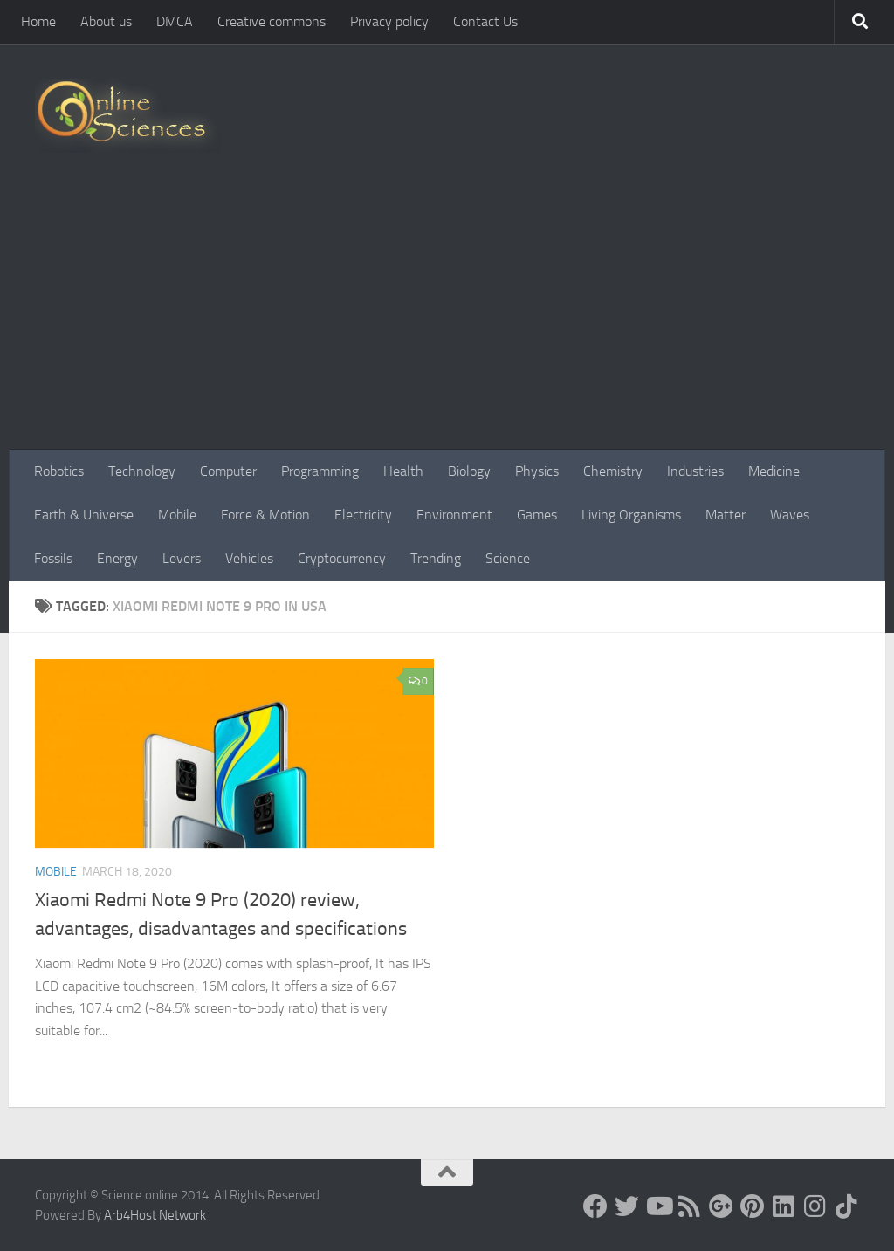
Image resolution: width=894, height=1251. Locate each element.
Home (38, 21)
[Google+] (721, 1206)
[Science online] (595, 1206)
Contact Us (485, 21)
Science (507, 558)
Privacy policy (389, 21)
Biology (469, 471)
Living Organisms (631, 514)
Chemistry (613, 471)
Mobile (177, 514)
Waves (789, 514)
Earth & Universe (84, 514)
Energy (117, 558)
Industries (695, 471)
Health (403, 471)
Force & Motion (265, 514)
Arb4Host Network (155, 1215)
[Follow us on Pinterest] (752, 1206)
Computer (228, 471)
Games (537, 514)
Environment (454, 514)
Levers (181, 558)
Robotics (59, 471)
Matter (725, 514)
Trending (435, 558)
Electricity (363, 514)
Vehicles (249, 558)
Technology (141, 471)
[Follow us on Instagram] (815, 1206)
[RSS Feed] (689, 1206)
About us (106, 21)
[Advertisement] (447, 318)
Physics (537, 471)
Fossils (53, 558)
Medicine (774, 471)
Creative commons (271, 21)
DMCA (174, 21)
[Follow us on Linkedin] (784, 1206)
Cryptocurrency (342, 558)
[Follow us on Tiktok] (847, 1206)
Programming (320, 471)
